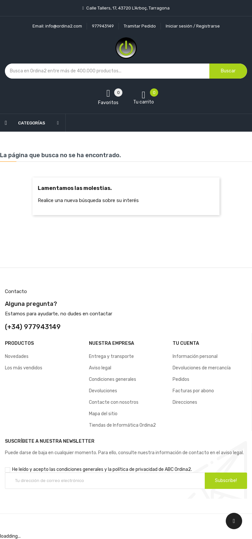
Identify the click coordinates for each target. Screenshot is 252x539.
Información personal (195, 356)
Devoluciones (103, 391)
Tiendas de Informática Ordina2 (122, 425)
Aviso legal (100, 368)
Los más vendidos (23, 368)
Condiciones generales (112, 379)
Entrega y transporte (111, 356)
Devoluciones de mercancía (202, 368)
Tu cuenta (186, 343)
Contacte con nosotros (113, 402)
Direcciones (185, 402)
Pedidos (181, 379)
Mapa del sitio (103, 414)
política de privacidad (135, 469)
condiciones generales (79, 469)
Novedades (17, 356)
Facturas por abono (193, 391)
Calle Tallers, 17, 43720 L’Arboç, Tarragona (127, 8)
